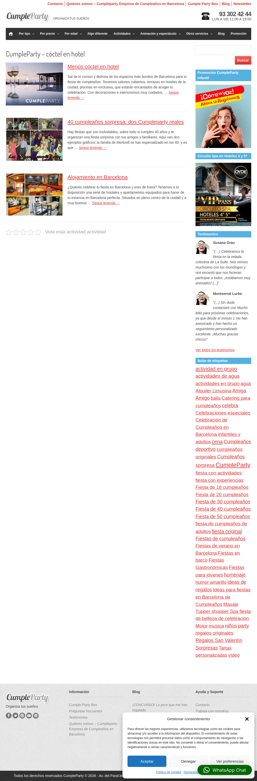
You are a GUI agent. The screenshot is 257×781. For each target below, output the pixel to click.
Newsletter (242, 4)
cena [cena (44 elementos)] (217, 441)
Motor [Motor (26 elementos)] (202, 626)
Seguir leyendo (93, 148)
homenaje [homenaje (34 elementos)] (235, 575)
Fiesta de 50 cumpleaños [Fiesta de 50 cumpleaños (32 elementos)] (223, 516)
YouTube (29, 715)
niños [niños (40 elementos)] (231, 626)
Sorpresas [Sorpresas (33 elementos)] (207, 648)
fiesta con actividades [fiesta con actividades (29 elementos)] (219, 473)
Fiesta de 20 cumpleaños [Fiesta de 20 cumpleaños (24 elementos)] (222, 494)
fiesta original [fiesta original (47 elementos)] (227, 531)
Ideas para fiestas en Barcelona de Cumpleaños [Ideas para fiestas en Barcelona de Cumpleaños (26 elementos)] (223, 597)
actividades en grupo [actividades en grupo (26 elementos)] (217, 383)
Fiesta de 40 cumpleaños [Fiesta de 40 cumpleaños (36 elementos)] (223, 509)
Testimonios (78, 717)
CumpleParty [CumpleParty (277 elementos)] (233, 464)
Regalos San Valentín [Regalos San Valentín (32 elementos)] (219, 640)
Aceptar (147, 761)
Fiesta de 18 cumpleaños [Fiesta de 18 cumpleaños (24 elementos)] (222, 487)
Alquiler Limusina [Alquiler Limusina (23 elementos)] (213, 390)
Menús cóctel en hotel (93, 66)
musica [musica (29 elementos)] (216, 626)
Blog (226, 4)
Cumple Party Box (203, 4)
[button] (246, 718)
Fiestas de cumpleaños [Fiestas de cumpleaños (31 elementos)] (220, 538)
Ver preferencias (230, 761)
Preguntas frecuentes (85, 711)
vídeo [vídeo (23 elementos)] (234, 655)
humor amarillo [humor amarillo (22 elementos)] (211, 582)
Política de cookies (168, 772)
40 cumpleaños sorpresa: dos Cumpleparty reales (126, 122)
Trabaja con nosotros (212, 711)
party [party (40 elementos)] (243, 626)
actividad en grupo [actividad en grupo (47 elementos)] (216, 369)
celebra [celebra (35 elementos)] (230, 405)
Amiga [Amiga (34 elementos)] (239, 390)
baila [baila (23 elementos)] (216, 398)
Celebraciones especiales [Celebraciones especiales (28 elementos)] (223, 412)
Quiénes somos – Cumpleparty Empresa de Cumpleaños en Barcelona (125, 4)
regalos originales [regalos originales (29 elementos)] (214, 633)
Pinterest (22, 715)
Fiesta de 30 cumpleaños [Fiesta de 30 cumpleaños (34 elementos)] (223, 501)
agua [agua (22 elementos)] (245, 383)
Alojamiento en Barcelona (97, 177)
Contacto (55, 4)
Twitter (15, 715)
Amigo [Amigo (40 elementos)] (203, 398)
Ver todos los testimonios (215, 350)
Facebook (9, 715)
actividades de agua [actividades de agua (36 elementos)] (217, 376)
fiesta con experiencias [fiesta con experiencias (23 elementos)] (219, 480)
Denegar (188, 761)
